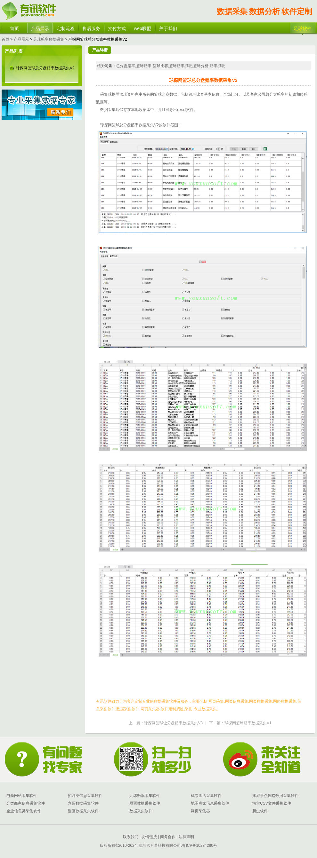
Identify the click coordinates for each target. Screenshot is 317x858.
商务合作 (167, 837)
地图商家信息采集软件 (210, 803)
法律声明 (186, 837)
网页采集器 (200, 811)
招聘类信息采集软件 (85, 795)
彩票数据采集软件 (83, 803)
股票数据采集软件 (144, 803)
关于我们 (168, 28)
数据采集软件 (140, 811)
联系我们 (130, 837)
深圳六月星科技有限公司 (160, 845)
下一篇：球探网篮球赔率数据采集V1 (240, 723)
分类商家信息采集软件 (25, 803)
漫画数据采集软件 (83, 811)
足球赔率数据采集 (48, 39)
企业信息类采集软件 (23, 811)
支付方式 (117, 28)
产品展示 (40, 28)
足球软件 (303, 28)
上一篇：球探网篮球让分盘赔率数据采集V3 (166, 723)
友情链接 (149, 837)
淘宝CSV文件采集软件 (271, 803)
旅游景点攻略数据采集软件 (275, 795)
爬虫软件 (260, 811)
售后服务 (91, 28)
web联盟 (142, 28)
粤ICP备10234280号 (199, 845)
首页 (14, 28)
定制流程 (66, 28)
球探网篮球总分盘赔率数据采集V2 (45, 68)
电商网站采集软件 (21, 795)
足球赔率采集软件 (144, 795)
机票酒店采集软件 (206, 795)
